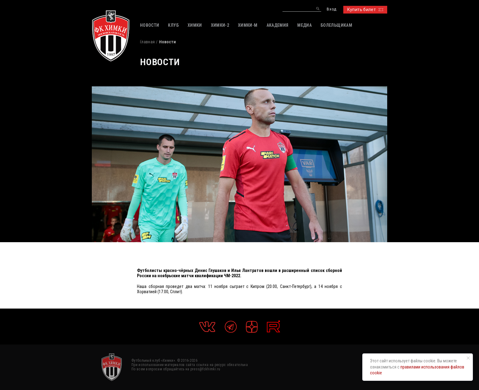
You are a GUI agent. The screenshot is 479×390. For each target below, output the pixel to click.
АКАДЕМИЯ (278, 25)
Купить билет (365, 9)
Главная (147, 41)
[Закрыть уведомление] (468, 358)
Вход (331, 9)
